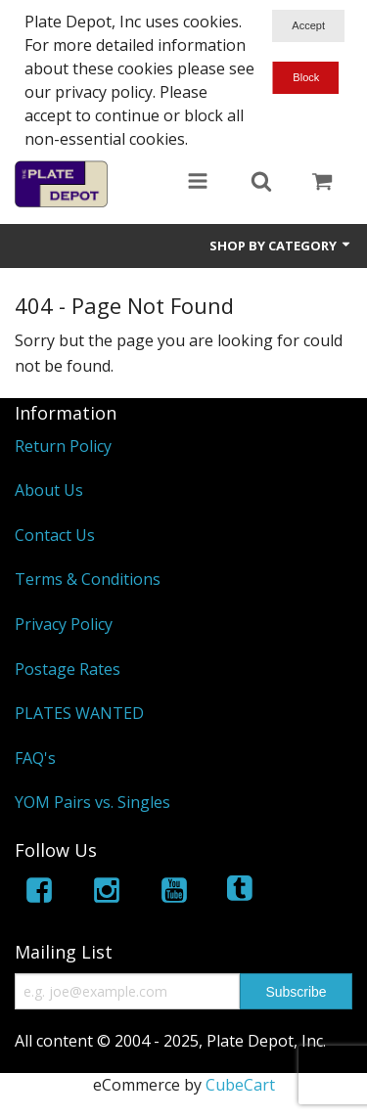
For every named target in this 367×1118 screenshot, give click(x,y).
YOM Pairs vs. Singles (92, 802)
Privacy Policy (64, 624)
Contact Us (55, 535)
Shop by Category (280, 245)
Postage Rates (67, 669)
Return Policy (63, 446)
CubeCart (240, 1085)
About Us (49, 490)
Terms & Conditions (88, 579)
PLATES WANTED (79, 713)
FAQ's (35, 758)
